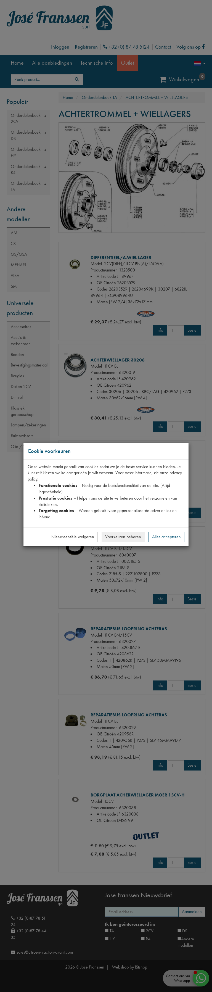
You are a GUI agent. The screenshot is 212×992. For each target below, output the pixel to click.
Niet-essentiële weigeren (72, 537)
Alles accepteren (166, 537)
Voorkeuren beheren (123, 537)
